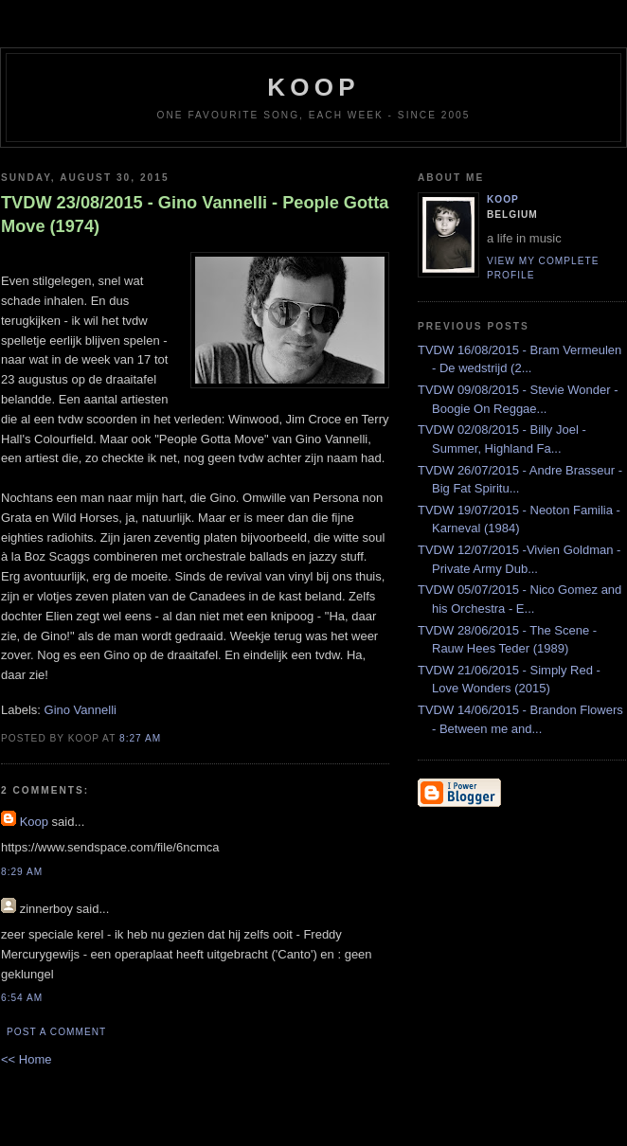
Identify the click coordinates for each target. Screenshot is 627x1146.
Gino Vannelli (80, 710)
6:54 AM (22, 998)
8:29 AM (22, 872)
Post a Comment (56, 1032)
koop (313, 87)
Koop (34, 822)
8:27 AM (140, 738)
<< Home (26, 1059)
